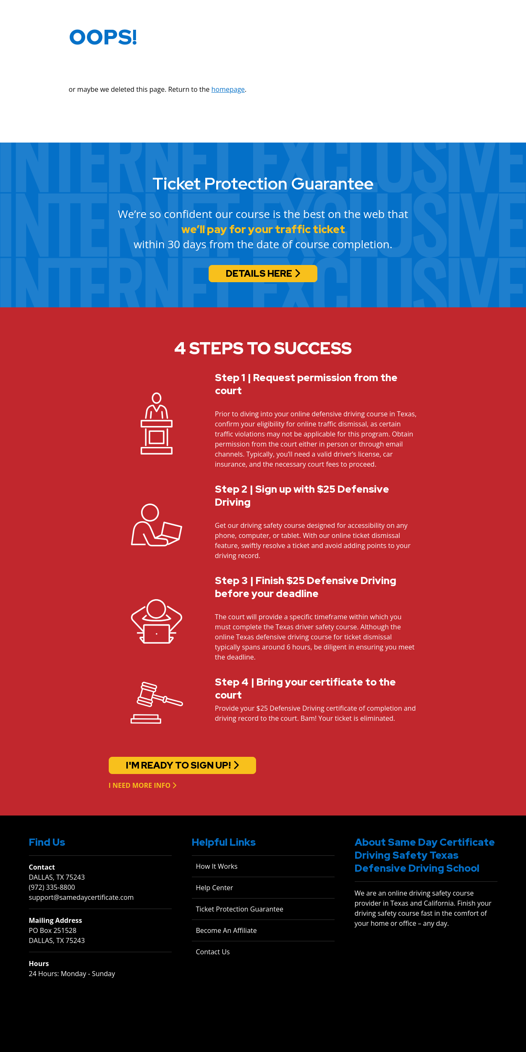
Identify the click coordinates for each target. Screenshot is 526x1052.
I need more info (140, 785)
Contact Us (213, 951)
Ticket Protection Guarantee (240, 909)
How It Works (217, 866)
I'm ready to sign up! (178, 765)
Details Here (259, 274)
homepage (228, 92)
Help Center (214, 887)
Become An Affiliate (226, 930)
